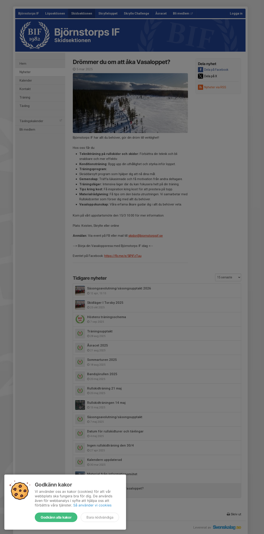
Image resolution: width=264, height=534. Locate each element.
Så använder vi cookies (92, 505)
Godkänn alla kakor (56, 517)
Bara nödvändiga (99, 517)
